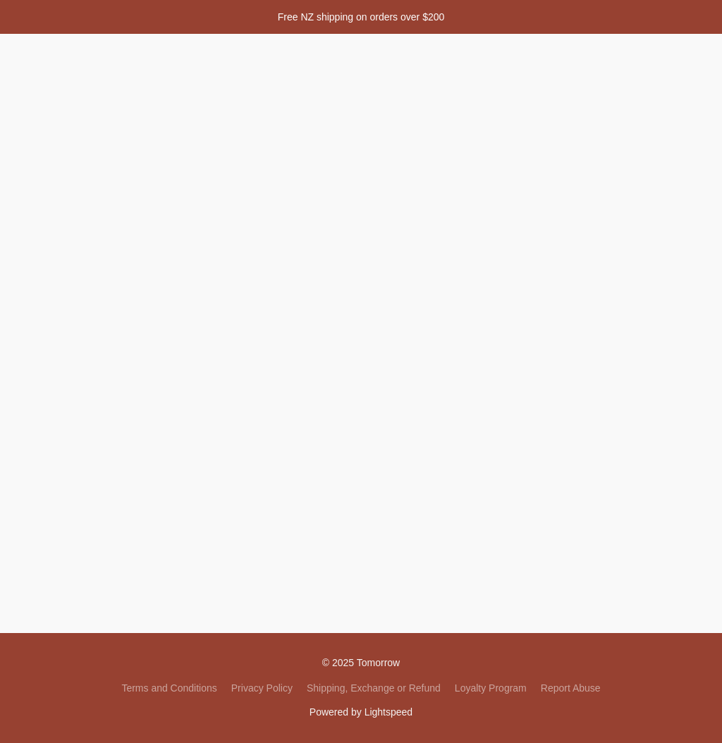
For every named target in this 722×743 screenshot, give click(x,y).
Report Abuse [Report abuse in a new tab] (571, 688)
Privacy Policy (262, 688)
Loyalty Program (491, 688)
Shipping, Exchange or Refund (374, 688)
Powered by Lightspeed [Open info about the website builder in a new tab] (361, 712)
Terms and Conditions (168, 688)
